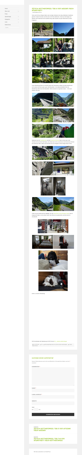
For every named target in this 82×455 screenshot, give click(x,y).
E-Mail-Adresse (37, 394)
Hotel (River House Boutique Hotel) (61, 213)
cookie (70, 344)
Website (34, 401)
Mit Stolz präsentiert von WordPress (42, 451)
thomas (36, 345)
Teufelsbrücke (43, 140)
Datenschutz (8, 24)
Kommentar (36, 366)
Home (6, 8)
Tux (42, 344)
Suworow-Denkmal (55, 140)
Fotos (6, 13)
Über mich (7, 11)
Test (33, 407)
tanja (33, 345)
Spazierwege (8, 16)
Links (6, 22)
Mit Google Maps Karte (49, 344)
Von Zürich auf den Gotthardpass (60, 344)
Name (34, 388)
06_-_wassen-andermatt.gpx (60, 341)
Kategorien (7, 19)
